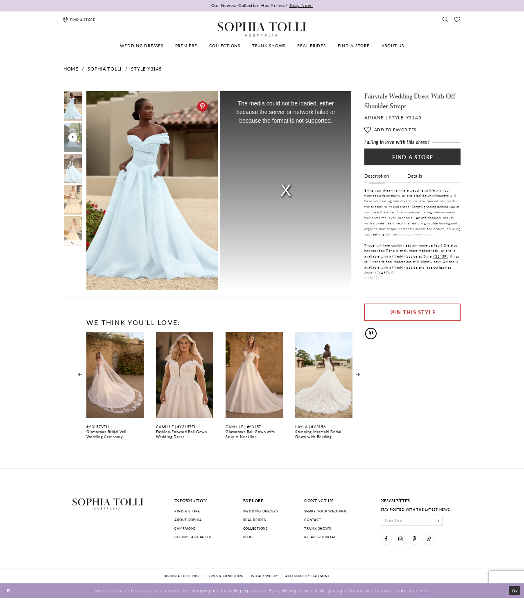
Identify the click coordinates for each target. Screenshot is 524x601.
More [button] (374, 281)
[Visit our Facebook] (387, 541)
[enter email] (416, 521)
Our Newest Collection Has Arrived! (262, 5)
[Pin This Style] (412, 313)
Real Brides (254, 519)
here (424, 593)
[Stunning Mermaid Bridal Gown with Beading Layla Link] (323, 389)
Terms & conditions (225, 579)
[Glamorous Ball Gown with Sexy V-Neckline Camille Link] (254, 389)
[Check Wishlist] (457, 19)
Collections (255, 528)
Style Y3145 (146, 69)
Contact (312, 519)
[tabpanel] (151, 190)
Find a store (187, 511)
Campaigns (185, 528)
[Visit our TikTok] (434, 541)
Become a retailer (192, 537)
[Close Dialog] (9, 593)
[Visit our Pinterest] (418, 541)
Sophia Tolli (105, 69)
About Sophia (187, 519)
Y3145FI (440, 259)
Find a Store (412, 158)
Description (376, 179)
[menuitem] (142, 46)
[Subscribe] (447, 521)
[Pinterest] (202, 106)
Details (414, 179)
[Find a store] (79, 19)
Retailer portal (320, 537)
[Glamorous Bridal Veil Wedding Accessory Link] (114, 389)
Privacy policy (264, 579)
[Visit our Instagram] (402, 541)
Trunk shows (317, 528)
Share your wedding (325, 511)
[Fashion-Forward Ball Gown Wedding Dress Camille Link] (184, 389)
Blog (248, 537)
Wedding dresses (260, 511)
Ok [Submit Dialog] (513, 593)
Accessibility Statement (307, 579)
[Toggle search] (446, 19)
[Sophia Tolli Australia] (262, 29)
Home (70, 69)
